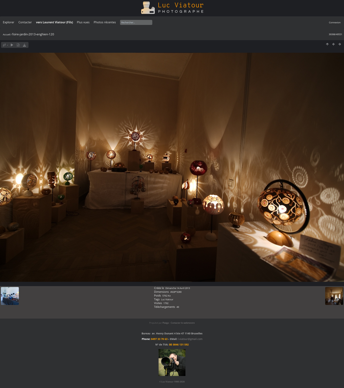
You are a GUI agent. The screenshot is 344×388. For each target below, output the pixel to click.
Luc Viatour (167, 299)
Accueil (6, 34)
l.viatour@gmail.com (190, 339)
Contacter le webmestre (183, 322)
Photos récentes (105, 22)
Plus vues (83, 22)
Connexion (335, 22)
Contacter (25, 22)
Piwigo (166, 322)
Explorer (8, 22)
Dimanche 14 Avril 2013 (177, 288)
